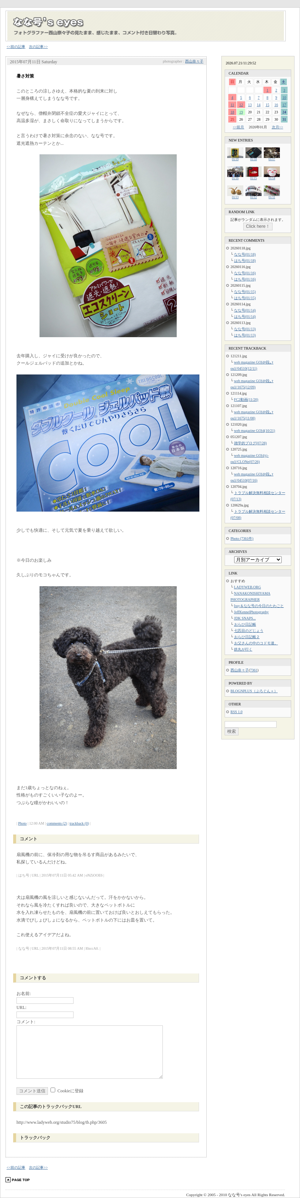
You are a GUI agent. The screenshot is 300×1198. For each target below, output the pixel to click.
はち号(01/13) (245, 335)
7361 (253, 670)
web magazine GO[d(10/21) (254, 431)
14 (258, 105)
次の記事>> (38, 47)
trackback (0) (79, 823)
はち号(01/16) (245, 279)
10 (284, 97)
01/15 (253, 177)
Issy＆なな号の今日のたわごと (259, 606)
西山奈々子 (194, 61)
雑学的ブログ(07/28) (250, 443)
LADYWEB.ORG (247, 587)
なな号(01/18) (245, 254)
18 (232, 112)
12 (241, 105)
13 (250, 105)
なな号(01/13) (245, 329)
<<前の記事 (16, 47)
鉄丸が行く (243, 649)
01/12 (253, 196)
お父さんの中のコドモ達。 (256, 643)
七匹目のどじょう (248, 631)
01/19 (235, 158)
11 (232, 105)
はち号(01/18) (245, 261)
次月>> (277, 127)
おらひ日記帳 (245, 624)
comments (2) (57, 823)
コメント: (25, 1021)
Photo (22, 823)
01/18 (253, 158)
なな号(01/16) (245, 273)
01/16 (235, 177)
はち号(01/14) (245, 316)
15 (267, 105)
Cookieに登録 (70, 1090)
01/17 (272, 158)
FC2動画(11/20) (246, 400)
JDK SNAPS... (245, 618)
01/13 (235, 196)
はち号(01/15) (245, 298)
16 (276, 105)
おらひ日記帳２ (247, 637)
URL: (21, 1007)
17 (284, 105)
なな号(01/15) (245, 292)
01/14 (272, 177)
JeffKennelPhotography (251, 612)
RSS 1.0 (236, 712)
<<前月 (238, 127)
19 (241, 112)
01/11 (272, 196)
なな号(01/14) (245, 310)
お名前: (23, 993)
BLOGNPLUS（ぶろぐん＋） (254, 691)
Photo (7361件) (242, 538)
